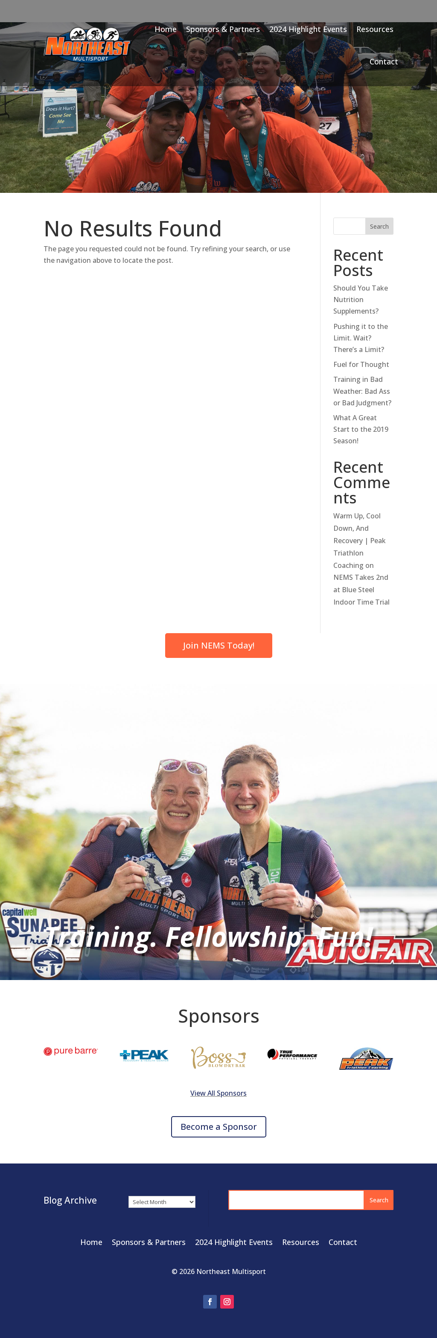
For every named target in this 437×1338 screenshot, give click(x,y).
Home (165, 29)
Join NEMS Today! (218, 645)
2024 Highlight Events (308, 29)
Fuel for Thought (361, 364)
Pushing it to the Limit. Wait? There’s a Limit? (360, 338)
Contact (384, 61)
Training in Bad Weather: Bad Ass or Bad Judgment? (362, 391)
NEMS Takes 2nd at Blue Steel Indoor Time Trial (361, 590)
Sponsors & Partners (223, 29)
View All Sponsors (218, 1093)
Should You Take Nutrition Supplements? (360, 299)
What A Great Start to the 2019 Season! (360, 429)
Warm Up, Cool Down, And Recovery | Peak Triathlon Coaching (359, 540)
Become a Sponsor (219, 1126)
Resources (374, 29)
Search (379, 226)
